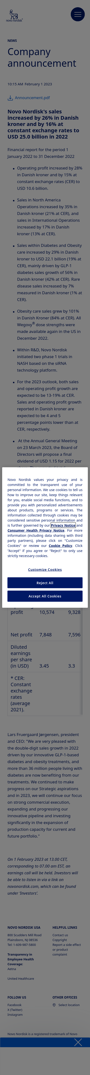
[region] (45, 537)
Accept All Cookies (45, 596)
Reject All (44, 582)
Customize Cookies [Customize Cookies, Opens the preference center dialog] (45, 569)
